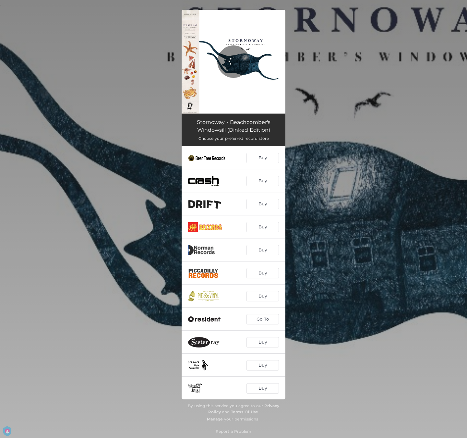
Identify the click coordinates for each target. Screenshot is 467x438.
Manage (215, 419)
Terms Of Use (244, 411)
